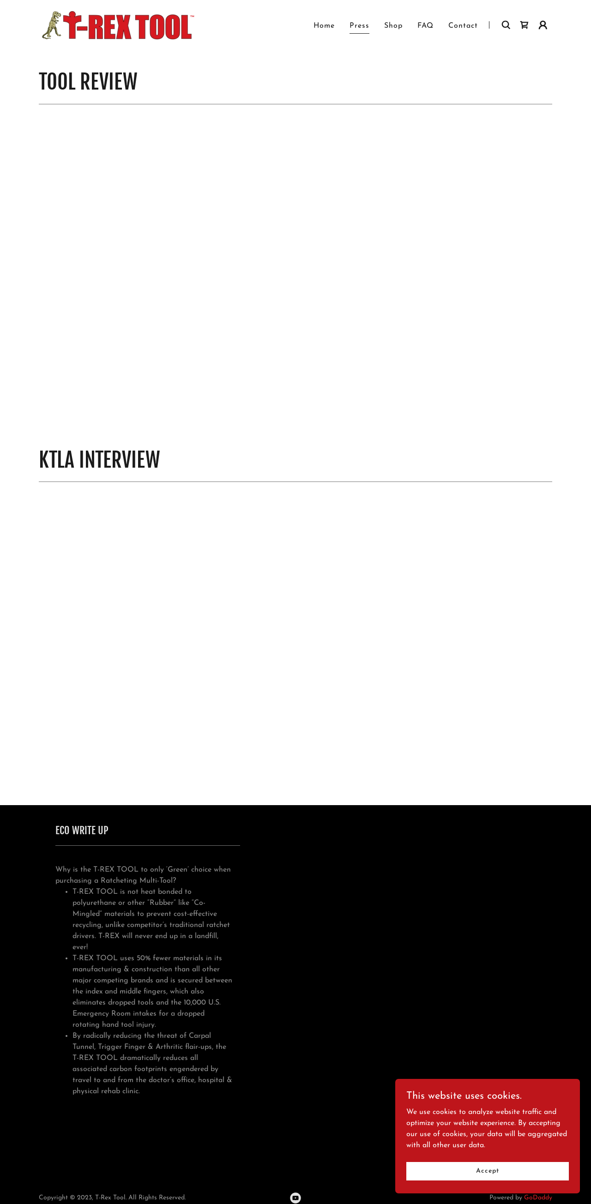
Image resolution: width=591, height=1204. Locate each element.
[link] (117, 24)
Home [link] (324, 26)
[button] (543, 25)
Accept (487, 1171)
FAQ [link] (425, 26)
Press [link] (359, 26)
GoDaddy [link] (538, 1197)
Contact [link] (463, 26)
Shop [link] (393, 26)
